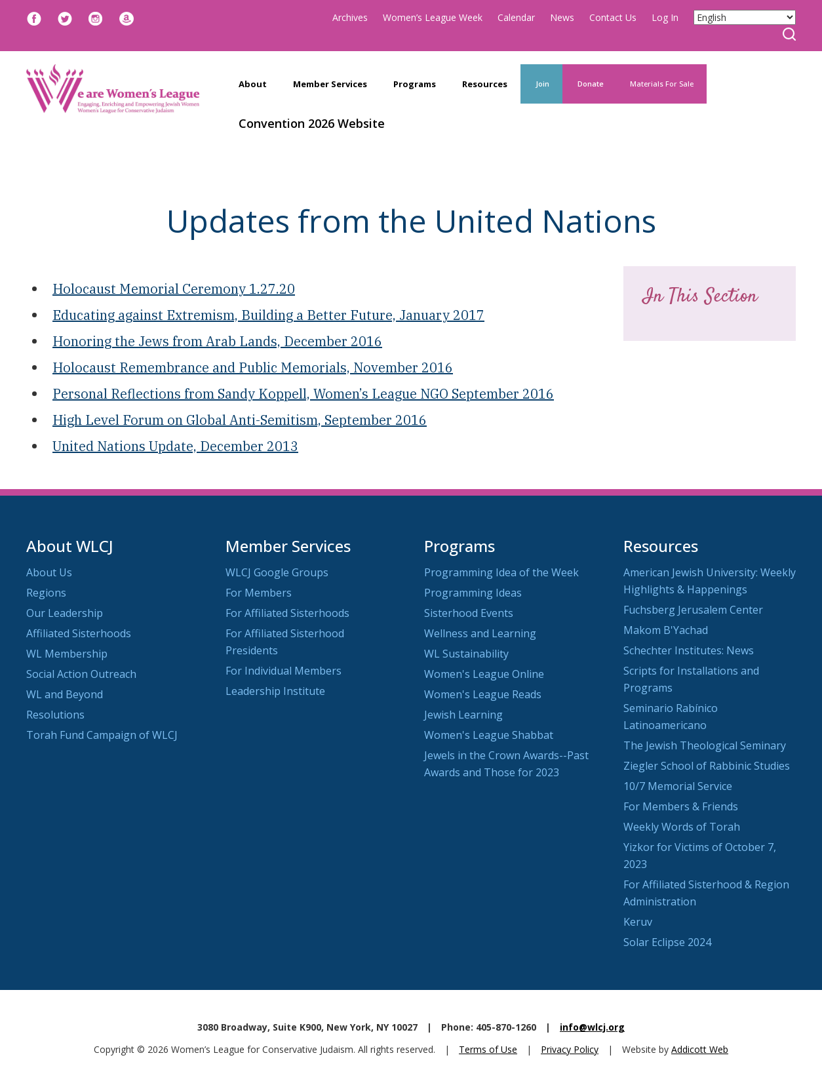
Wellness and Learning (480, 633)
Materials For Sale (662, 84)
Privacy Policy (569, 1049)
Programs (414, 84)
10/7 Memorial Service (677, 786)
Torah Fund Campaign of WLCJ (102, 735)
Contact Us (612, 17)
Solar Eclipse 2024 (667, 942)
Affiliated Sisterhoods (78, 633)
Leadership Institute (275, 691)
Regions (46, 592)
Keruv (637, 922)
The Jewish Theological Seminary (704, 745)
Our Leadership (64, 613)
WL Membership (67, 653)
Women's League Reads (482, 694)
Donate (590, 84)
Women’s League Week (432, 17)
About (253, 84)
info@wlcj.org (592, 1027)
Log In (665, 17)
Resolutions (55, 714)
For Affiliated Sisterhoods (287, 613)
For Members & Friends (680, 806)
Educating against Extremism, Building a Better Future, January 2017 (268, 315)
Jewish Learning (463, 714)
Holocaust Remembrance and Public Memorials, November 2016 (252, 367)
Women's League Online (484, 674)
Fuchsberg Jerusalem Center (693, 610)
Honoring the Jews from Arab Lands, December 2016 (217, 341)
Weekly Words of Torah (681, 827)
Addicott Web (699, 1049)
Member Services (330, 84)
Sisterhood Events (468, 613)
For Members (258, 592)
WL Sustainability (466, 653)
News (562, 17)
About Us (49, 572)
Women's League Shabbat (488, 735)
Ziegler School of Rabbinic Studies (706, 766)
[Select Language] (745, 17)
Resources (484, 84)
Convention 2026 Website (312, 123)
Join (541, 84)
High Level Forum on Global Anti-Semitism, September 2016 (239, 420)
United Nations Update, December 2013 (175, 446)
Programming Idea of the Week (501, 572)
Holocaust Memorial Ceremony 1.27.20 (173, 289)
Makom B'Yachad (665, 630)
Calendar (516, 17)
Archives (350, 17)
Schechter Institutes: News (688, 650)
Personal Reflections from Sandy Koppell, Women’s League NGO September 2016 (303, 394)
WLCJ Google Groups (276, 572)
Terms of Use (488, 1049)
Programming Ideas (473, 592)
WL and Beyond (64, 694)
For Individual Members (283, 670)
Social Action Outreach (81, 674)
